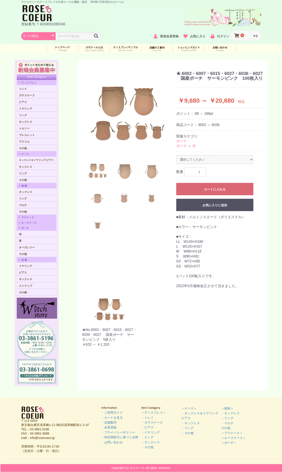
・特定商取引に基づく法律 (119, 437)
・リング (147, 437)
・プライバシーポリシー (118, 432)
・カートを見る (112, 417)
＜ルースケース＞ (233, 438)
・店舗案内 (109, 422)
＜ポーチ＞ (229, 442)
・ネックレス (150, 442)
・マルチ (227, 423)
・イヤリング (150, 432)
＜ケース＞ (189, 408)
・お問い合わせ (112, 442)
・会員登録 (109, 427)
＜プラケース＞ (232, 433)
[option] (128, 112)
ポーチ (181, 141)
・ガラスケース (152, 422)
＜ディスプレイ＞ (153, 412)
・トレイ (147, 417)
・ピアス (147, 427)
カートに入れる (215, 189)
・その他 (147, 447)
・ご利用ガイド (112, 412)
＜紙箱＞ (227, 408)
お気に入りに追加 (214, 205)
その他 (225, 428)
